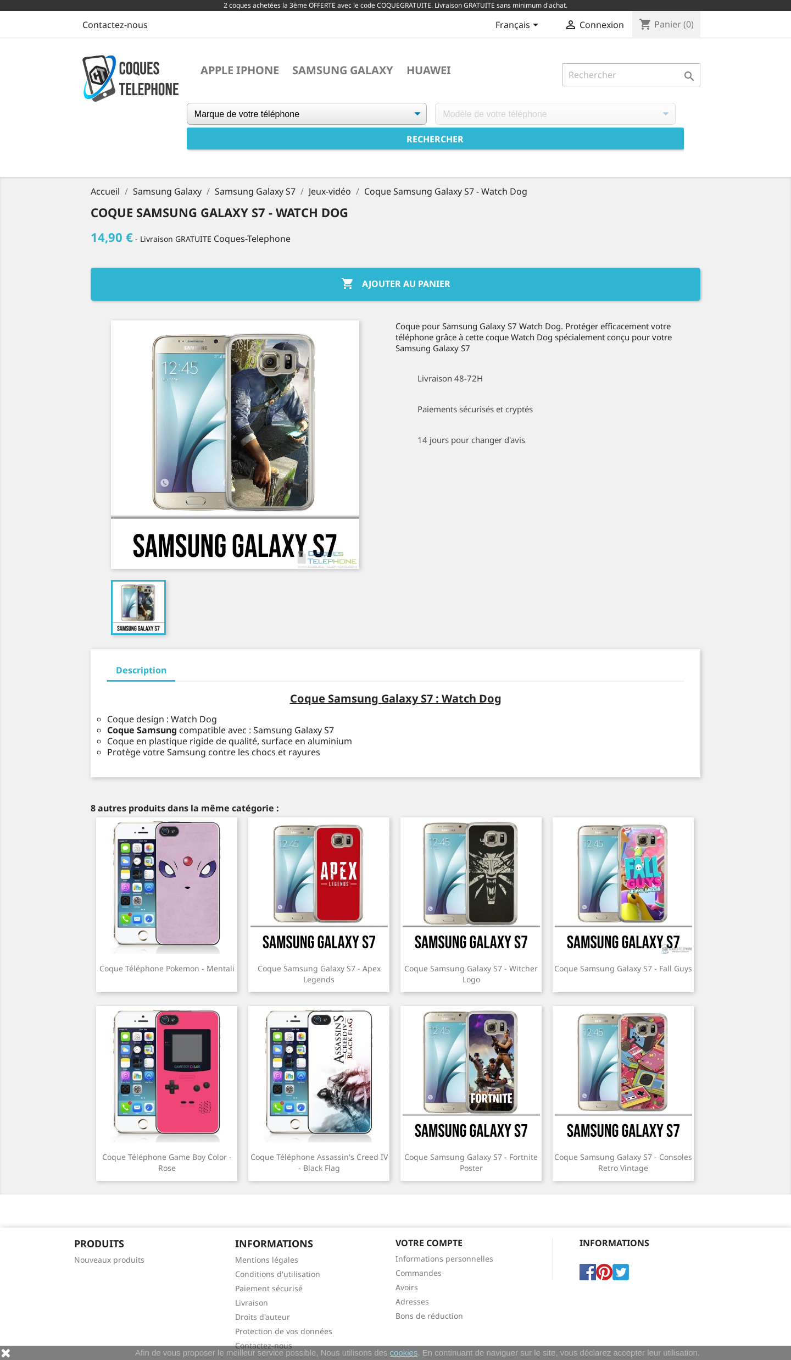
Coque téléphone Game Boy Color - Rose (167, 1162)
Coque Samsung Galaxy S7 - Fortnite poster (471, 1162)
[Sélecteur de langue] (518, 25)
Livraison (251, 1302)
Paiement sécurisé (269, 1288)
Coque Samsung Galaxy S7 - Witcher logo (471, 974)
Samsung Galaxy (342, 70)
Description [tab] (141, 670)
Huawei (428, 70)
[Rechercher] (631, 74)
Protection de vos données (283, 1331)
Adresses (412, 1301)
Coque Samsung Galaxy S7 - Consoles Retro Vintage (623, 1162)
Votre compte (429, 1243)
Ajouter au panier (395, 284)
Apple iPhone (239, 70)
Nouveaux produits (109, 1259)
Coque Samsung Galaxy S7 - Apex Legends (319, 974)
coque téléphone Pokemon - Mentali (167, 968)
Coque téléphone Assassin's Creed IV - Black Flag (319, 1162)
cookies (404, 1352)
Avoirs (407, 1287)
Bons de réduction (429, 1316)
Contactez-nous (115, 25)
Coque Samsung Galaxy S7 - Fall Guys (623, 968)
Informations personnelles (444, 1258)
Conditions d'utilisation (277, 1274)
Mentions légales (266, 1259)
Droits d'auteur (262, 1317)
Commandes (419, 1273)
